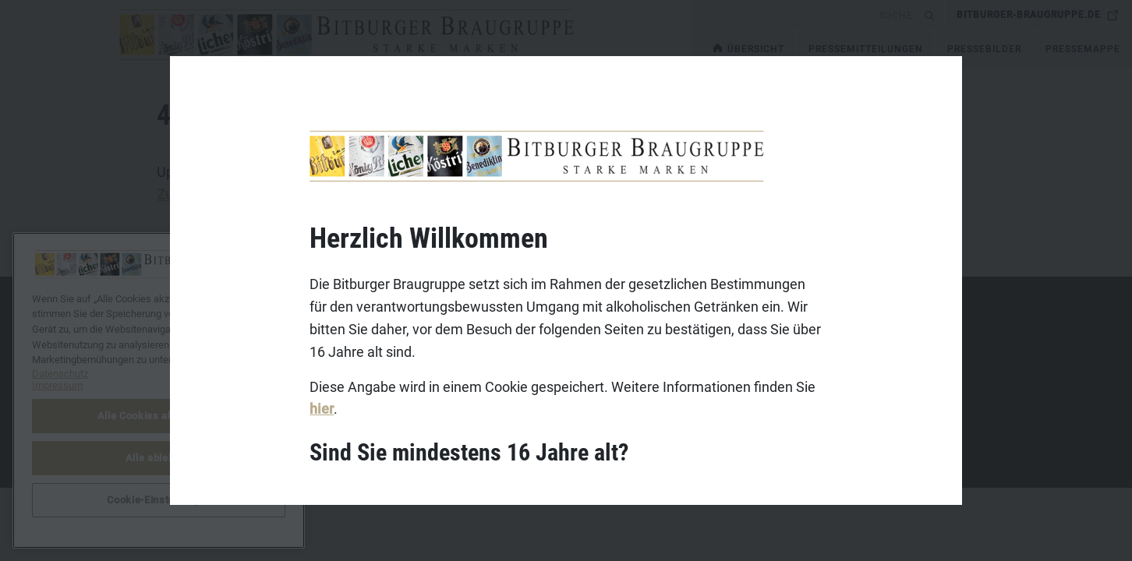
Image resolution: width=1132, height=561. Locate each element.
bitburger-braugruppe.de (1029, 14)
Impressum (161, 359)
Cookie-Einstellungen (158, 500)
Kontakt (152, 335)
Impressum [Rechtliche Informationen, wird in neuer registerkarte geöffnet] (57, 385)
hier (322, 408)
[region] (158, 390)
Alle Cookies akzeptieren (159, 416)
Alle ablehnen (159, 458)
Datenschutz (164, 383)
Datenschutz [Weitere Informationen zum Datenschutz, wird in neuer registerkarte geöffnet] (60, 373)
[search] (805, 15)
